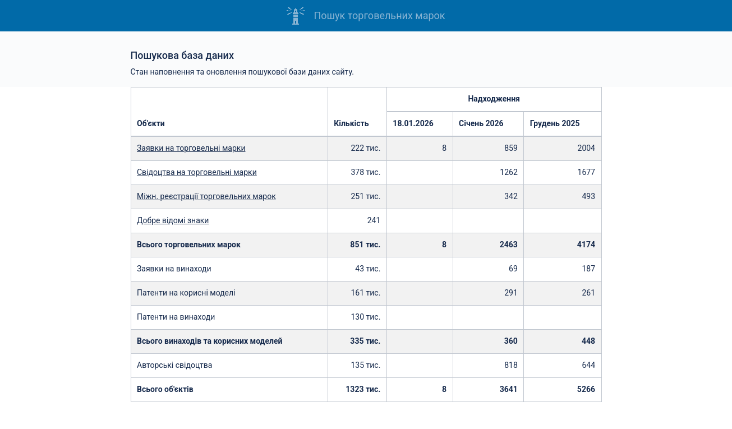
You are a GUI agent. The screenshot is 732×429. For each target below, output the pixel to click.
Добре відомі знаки (173, 220)
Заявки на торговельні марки (191, 148)
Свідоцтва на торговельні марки (197, 172)
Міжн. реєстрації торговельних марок (206, 196)
